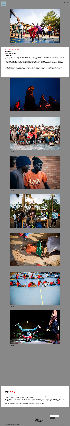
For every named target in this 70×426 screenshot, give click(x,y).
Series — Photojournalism (24, 416)
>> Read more (7, 416)
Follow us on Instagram (38, 421)
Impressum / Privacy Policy (39, 420)
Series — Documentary (24, 415)
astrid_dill (13, 393)
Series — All (22, 417)
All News (36, 418)
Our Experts (37, 419)
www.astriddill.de (12, 392)
